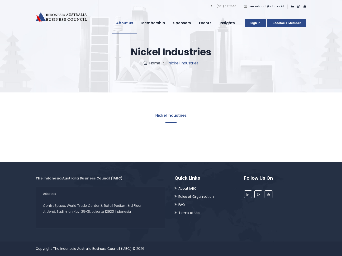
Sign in (255, 23)
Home (151, 63)
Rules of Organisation (196, 196)
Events (205, 22)
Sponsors (182, 22)
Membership (153, 22)
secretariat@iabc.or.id (266, 6)
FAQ (181, 204)
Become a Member (286, 23)
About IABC (187, 188)
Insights (227, 22)
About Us (124, 22)
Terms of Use (189, 212)
